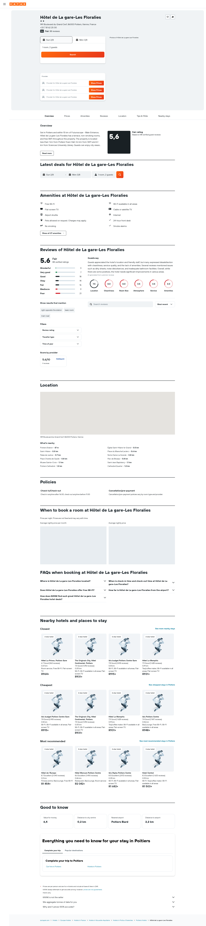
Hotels (55, 920)
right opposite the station (51, 310)
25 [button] (73, 89)
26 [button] (79, 89)
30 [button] (60, 96)
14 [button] (92, 77)
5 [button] (79, 70)
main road (45, 316)
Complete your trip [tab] (52, 850)
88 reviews (55, 31)
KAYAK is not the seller (109, 897)
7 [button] (92, 70)
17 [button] (67, 83)
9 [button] (60, 77)
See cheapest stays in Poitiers (162, 685)
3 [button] (67, 70)
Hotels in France (80, 920)
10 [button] (67, 77)
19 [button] (80, 83)
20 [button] (86, 83)
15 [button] (99, 77)
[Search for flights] (4, 12)
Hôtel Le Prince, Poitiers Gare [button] (54, 660)
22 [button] (98, 83)
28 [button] (92, 89)
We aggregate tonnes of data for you (109, 902)
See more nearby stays (165, 628)
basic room (69, 310)
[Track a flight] (4, 36)
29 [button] (98, 89)
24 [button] (67, 89)
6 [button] (86, 70)
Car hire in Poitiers (53, 866)
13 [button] (86, 77)
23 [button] (60, 89)
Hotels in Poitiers (94, 866)
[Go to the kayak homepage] (18, 4)
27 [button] (86, 89)
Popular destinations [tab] (74, 850)
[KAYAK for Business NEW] (4, 41)
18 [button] (73, 83)
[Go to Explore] (4, 30)
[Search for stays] (4, 17)
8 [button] (98, 70)
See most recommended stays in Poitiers (157, 741)
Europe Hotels (66, 920)
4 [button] (73, 70)
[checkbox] (53, 361)
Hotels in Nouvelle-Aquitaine (99, 920)
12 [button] (80, 77)
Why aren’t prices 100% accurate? (109, 906)
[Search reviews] (122, 304)
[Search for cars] (4, 23)
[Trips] (4, 49)
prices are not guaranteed (93, 890)
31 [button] (67, 96)
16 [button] (61, 83)
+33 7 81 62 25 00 (48, 27)
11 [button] (73, 77)
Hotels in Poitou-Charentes (123, 920)
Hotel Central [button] (148, 773)
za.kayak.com (44, 920)
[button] (4, 4)
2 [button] (60, 70)
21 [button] (92, 83)
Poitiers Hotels (141, 920)
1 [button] (98, 64)
